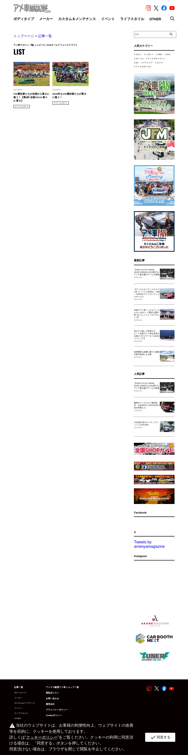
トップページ (23, 36)
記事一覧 (45, 36)
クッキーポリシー (42, 737)
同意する (160, 737)
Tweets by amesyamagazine (149, 544)
